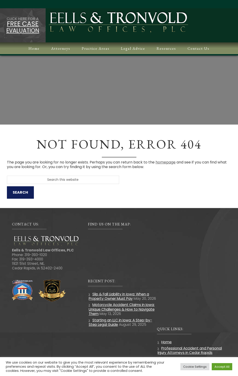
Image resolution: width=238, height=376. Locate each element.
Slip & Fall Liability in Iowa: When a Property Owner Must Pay (119, 296)
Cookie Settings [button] (195, 366)
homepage (166, 162)
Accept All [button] (221, 366)
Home (166, 342)
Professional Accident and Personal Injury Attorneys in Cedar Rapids (190, 350)
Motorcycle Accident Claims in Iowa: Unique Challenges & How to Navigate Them (122, 309)
